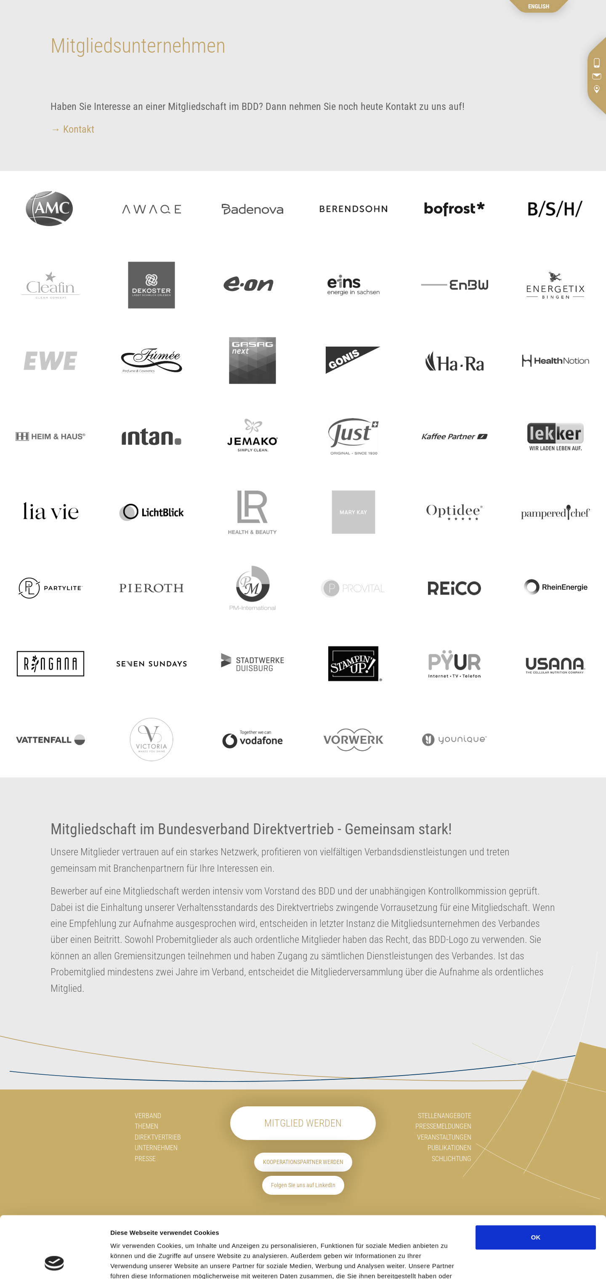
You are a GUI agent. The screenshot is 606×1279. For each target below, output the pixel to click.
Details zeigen (505, 1262)
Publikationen (449, 1148)
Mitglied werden (303, 1123)
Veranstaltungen (444, 1137)
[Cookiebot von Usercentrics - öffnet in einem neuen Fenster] (54, 1262)
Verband (148, 1116)
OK (536, 1179)
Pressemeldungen (443, 1126)
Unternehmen (156, 1148)
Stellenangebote (444, 1116)
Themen (146, 1126)
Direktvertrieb (158, 1137)
